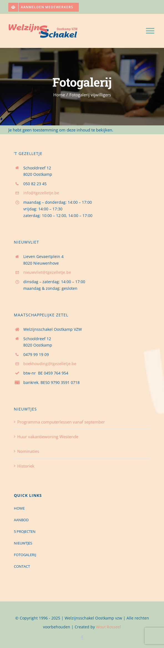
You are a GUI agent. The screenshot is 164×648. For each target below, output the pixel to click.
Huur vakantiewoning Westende (47, 436)
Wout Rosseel (108, 626)
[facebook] (82, 637)
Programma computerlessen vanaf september (61, 422)
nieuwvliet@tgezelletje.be (47, 272)
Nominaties (28, 451)
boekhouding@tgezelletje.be (49, 363)
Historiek (25, 466)
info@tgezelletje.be (41, 192)
